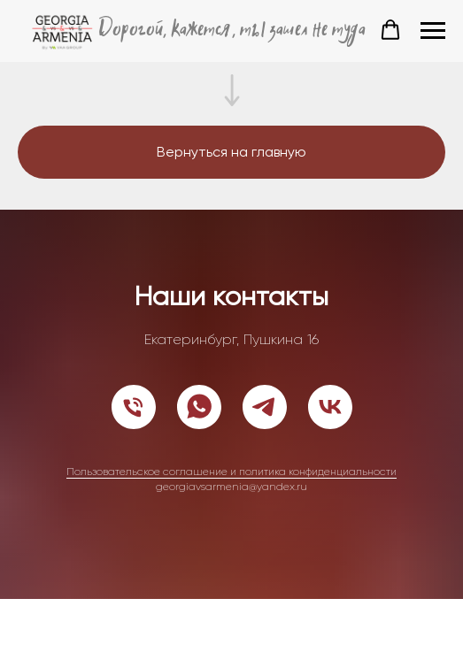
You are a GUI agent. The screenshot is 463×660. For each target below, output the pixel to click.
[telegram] (265, 407)
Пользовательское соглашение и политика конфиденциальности (231, 471)
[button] (390, 30)
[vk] (330, 407)
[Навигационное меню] (433, 31)
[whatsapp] (199, 407)
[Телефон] (134, 407)
